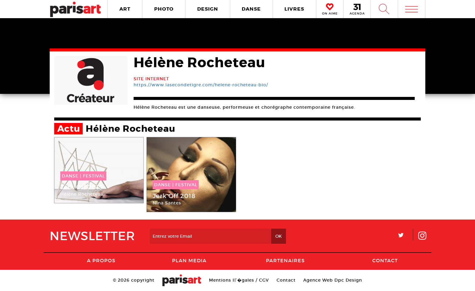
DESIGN (207, 9)
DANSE (251, 9)
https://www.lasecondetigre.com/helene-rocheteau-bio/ (201, 85)
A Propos (101, 260)
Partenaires (285, 260)
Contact (385, 260)
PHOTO (164, 9)
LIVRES (294, 9)
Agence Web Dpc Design (332, 280)
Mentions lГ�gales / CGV (239, 280)
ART (125, 9)
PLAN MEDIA (189, 260)
